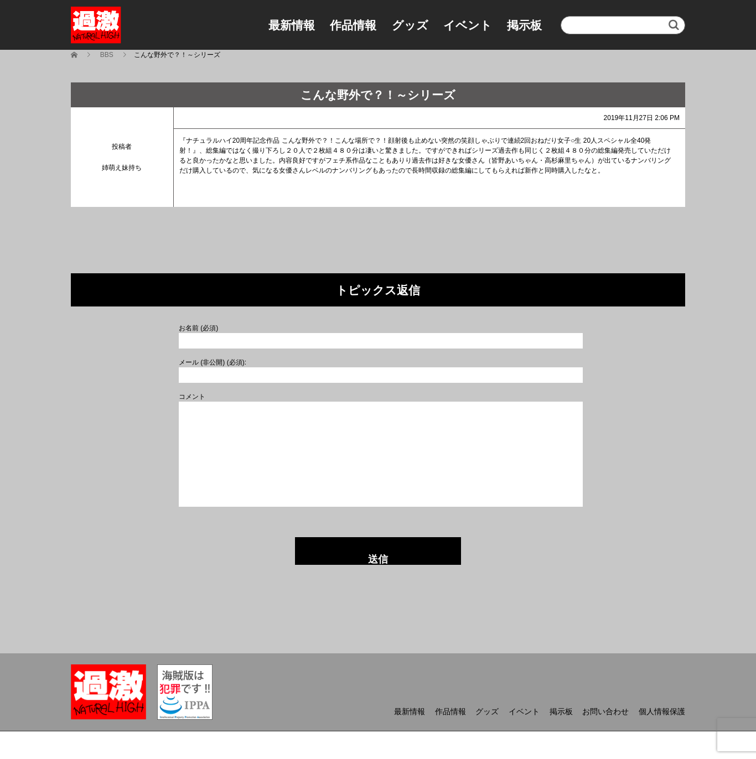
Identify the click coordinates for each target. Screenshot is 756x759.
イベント (467, 25)
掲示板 (524, 25)
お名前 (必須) (198, 328)
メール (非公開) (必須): (212, 362)
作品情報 (353, 25)
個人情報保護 (662, 711)
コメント (192, 397)
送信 (378, 559)
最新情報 (291, 25)
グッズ (410, 25)
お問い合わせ (605, 711)
